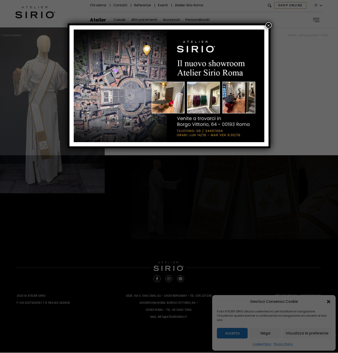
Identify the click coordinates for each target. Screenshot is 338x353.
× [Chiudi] (268, 25)
